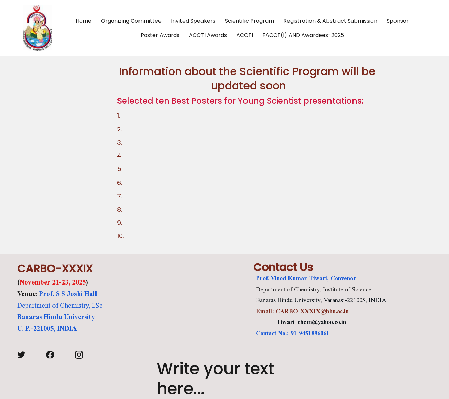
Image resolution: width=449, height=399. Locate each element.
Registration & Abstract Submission (330, 21)
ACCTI (244, 35)
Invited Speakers (193, 21)
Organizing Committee (131, 21)
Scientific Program (249, 21)
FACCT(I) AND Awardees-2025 (303, 35)
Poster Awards (160, 35)
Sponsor (398, 21)
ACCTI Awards (208, 35)
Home (83, 21)
